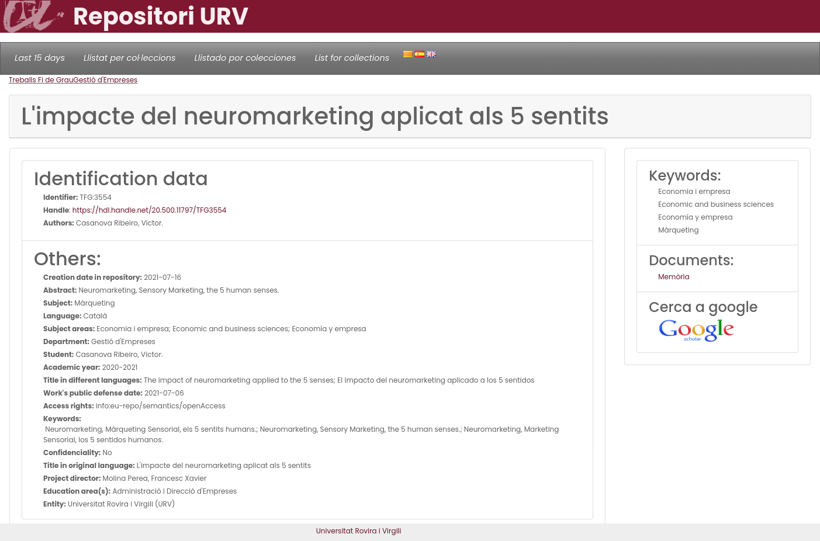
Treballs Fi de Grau (41, 80)
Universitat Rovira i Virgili (359, 531)
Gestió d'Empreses (106, 80)
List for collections (351, 58)
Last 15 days (40, 58)
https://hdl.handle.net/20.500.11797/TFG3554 (149, 210)
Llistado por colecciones (245, 58)
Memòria (673, 277)
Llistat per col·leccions (130, 58)
